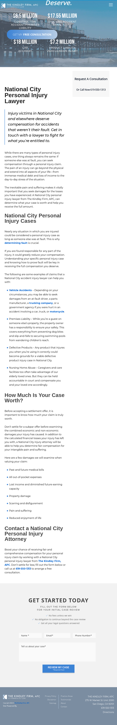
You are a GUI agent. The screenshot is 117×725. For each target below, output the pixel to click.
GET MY (32, 34)
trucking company (41, 303)
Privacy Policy (50, 696)
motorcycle (57, 311)
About (63, 703)
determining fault (16, 243)
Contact (64, 706)
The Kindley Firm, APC (21, 703)
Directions (108, 712)
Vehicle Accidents (20, 290)
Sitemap (52, 703)
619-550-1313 (23, 568)
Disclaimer (51, 699)
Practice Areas (67, 696)
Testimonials (66, 699)
